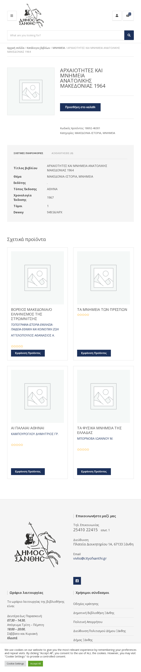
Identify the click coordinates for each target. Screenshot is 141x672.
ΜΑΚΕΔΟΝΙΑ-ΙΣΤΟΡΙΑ (88, 133)
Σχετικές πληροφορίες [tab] (28, 153)
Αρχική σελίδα (15, 48)
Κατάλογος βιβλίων (38, 48)
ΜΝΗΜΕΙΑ (59, 48)
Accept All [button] (35, 663)
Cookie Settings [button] (15, 663)
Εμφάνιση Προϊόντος (28, 353)
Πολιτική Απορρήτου (87, 622)
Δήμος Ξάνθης (83, 640)
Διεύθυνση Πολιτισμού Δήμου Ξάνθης (99, 631)
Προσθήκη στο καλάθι (80, 107)
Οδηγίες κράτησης (85, 604)
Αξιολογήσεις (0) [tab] (62, 153)
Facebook (77, 581)
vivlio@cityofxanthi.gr (90, 558)
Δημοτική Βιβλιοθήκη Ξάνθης (93, 613)
